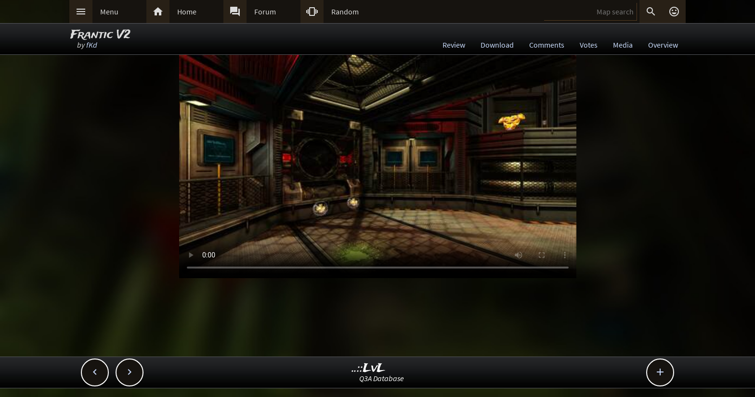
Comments (546, 45)
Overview (663, 45)
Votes (589, 45)
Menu (109, 11)
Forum (265, 11)
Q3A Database (381, 378)
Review (454, 45)
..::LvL (368, 368)
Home (186, 11)
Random (345, 11)
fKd (91, 45)
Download (497, 45)
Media (623, 45)
